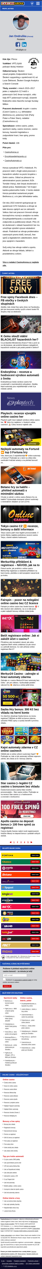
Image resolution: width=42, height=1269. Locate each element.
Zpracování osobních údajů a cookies (13, 1263)
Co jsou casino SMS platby (12, 1159)
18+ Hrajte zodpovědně (32, 1263)
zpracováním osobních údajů (22, 980)
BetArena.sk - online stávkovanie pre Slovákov (11, 1047)
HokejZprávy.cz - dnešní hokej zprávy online (11, 1026)
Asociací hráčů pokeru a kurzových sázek (26, 1231)
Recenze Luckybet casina (11, 1102)
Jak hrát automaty (9, 1182)
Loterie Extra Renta (9, 1211)
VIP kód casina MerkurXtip (12, 1166)
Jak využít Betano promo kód (12, 1162)
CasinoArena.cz (12, 152)
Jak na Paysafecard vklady (12, 1169)
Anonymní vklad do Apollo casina (13, 1189)
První (10, 842)
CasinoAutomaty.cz (13, 161)
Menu (38, 3)
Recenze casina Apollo (10, 1099)
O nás (3, 1261)
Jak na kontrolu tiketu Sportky (12, 1201)
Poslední (32, 842)
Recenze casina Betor (10, 1089)
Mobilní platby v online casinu (12, 1186)
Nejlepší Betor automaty (11, 1109)
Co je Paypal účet (9, 1179)
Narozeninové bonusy (10, 1131)
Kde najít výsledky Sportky (12, 1204)
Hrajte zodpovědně (6, 1235)
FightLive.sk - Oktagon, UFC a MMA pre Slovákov (10, 1055)
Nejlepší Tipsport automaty (12, 1106)
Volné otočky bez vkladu (11, 1147)
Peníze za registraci (10, 1134)
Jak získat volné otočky (11, 1151)
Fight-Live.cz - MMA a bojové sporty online (11, 1011)
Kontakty (9, 1261)
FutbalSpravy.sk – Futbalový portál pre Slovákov (11, 1063)
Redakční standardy (20, 1261)
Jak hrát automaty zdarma (11, 1192)
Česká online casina (10, 1082)
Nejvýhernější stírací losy (11, 1207)
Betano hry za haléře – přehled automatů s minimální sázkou (15, 490)
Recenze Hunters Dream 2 (12, 1112)
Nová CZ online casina (10, 1086)
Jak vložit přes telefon (10, 1172)
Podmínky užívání (33, 1261)
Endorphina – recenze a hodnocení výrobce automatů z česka (20, 375)
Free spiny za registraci (11, 1141)
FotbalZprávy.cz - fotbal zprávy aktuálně (10, 1019)
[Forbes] (28, 900)
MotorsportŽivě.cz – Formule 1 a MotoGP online (11, 1040)
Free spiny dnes (8, 1144)
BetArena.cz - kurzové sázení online (9, 1003)
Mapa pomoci (22, 1254)
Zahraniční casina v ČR (11, 1176)
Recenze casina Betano (11, 1096)
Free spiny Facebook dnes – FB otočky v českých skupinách (19, 300)
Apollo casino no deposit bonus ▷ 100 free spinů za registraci (18, 824)
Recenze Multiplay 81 (10, 1116)
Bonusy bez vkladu (9, 1124)
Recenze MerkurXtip (10, 1092)
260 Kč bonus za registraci (12, 1137)
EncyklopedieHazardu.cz (15, 156)
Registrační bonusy (9, 1127)
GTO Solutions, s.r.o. (11, 1266)
